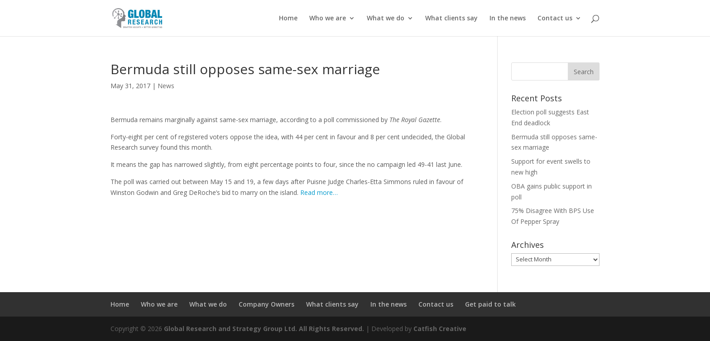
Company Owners (266, 304)
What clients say (451, 18)
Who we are (327, 18)
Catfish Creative (439, 328)
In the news (507, 18)
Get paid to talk (490, 304)
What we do (385, 18)
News (166, 85)
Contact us (554, 18)
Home (288, 18)
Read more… (319, 192)
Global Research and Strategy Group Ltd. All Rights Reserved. (264, 328)
